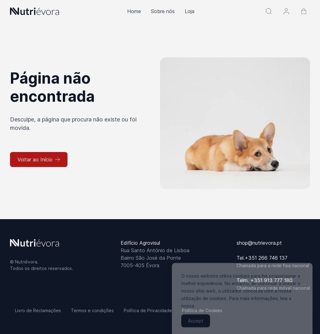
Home (134, 11)
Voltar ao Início (39, 159)
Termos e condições (92, 310)
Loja (189, 11)
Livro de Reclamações (38, 310)
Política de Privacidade (148, 310)
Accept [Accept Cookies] (195, 325)
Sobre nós (163, 11)
